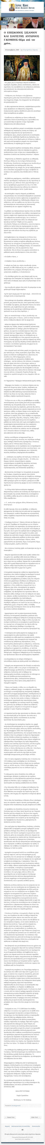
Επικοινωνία (36, 1126)
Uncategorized (15, 1105)
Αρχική (7, 1126)
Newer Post (9, 1117)
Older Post (35, 1117)
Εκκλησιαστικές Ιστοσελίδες (21, 1126)
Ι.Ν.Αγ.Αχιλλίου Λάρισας (30, 50)
